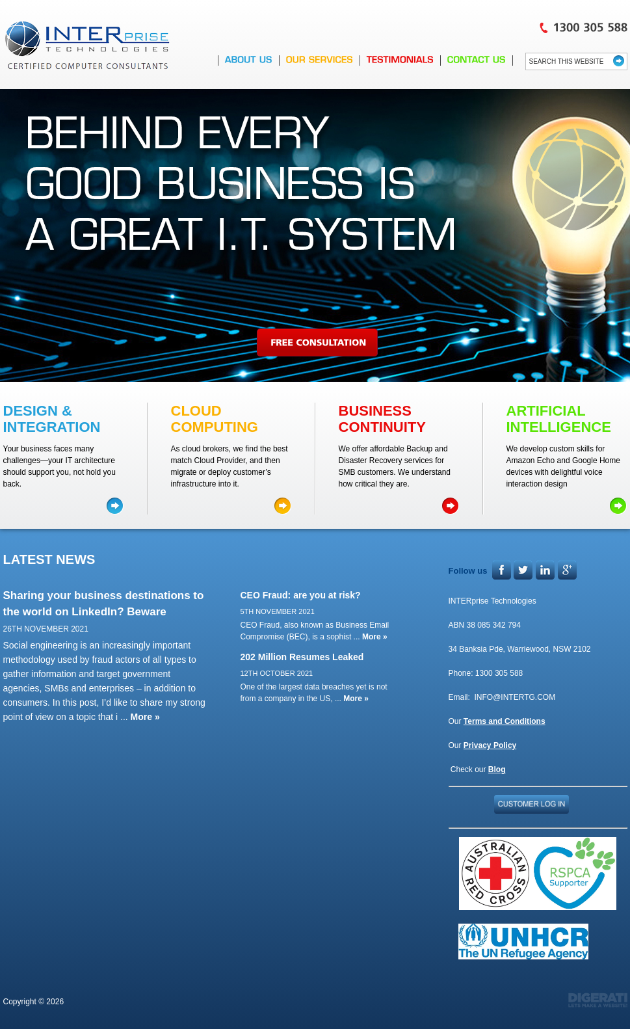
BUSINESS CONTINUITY (382, 419)
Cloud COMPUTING (214, 419)
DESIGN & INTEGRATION (52, 419)
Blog (497, 769)
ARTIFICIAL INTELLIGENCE (558, 419)
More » (145, 717)
